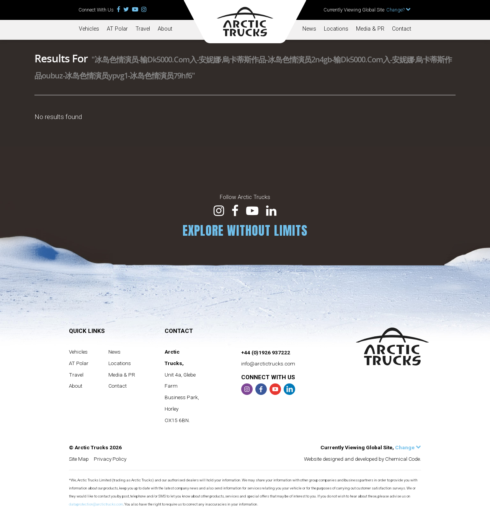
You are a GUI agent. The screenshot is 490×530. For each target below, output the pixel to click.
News (309, 29)
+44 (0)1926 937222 (265, 352)
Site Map (79, 459)
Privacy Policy (110, 459)
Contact (401, 29)
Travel (143, 29)
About (165, 29)
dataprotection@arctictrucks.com (96, 504)
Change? (398, 10)
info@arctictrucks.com (268, 363)
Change (408, 447)
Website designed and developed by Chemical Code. (362, 459)
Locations (336, 29)
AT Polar (117, 29)
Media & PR (370, 29)
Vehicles (89, 29)
